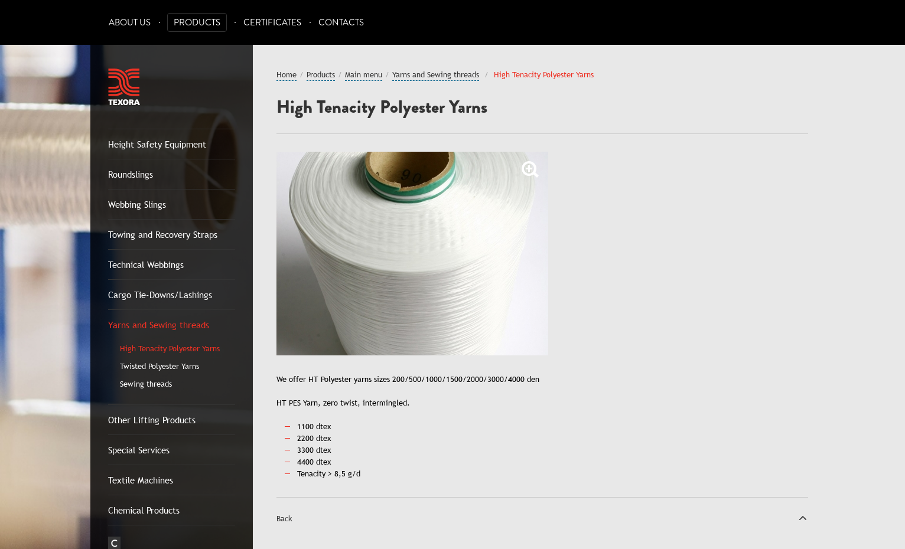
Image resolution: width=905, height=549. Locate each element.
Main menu (363, 74)
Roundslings (130, 174)
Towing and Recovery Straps (162, 234)
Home (286, 74)
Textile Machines (140, 480)
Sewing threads (146, 383)
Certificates (272, 22)
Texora (124, 86)
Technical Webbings (146, 264)
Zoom (530, 169)
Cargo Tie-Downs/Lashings (160, 294)
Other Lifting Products (152, 420)
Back (284, 518)
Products (197, 22)
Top (802, 517)
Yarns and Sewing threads (158, 325)
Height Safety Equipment (157, 144)
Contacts (341, 22)
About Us (130, 22)
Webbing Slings (137, 204)
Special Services (139, 450)
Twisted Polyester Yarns (159, 366)
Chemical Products (144, 510)
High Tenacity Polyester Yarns (170, 348)
